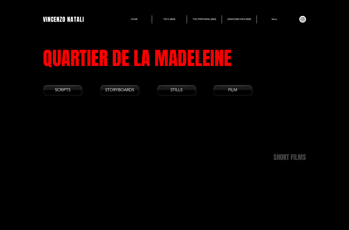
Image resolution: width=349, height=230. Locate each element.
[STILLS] (176, 90)
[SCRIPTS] (62, 90)
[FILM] (232, 90)
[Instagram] (302, 19)
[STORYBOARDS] (119, 90)
